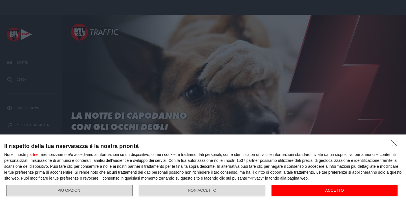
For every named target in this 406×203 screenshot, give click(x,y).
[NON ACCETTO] (395, 144)
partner (33, 154)
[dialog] (203, 169)
